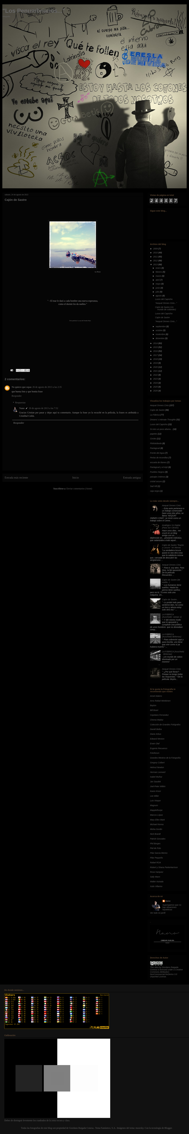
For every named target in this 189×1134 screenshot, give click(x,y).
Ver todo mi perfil (157, 913)
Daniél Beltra (156, 729)
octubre (159, 330)
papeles (153, 434)
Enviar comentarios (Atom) (79, 488)
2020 (155, 367)
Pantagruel (155, 448)
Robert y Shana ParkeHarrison (164, 867)
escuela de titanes (158, 462)
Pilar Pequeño (156, 858)
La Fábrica (155, 415)
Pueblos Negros (157, 472)
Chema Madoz (156, 720)
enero (158, 268)
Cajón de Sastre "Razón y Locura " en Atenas (173, 546)
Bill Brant (154, 710)
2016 (155, 351)
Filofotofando (156, 443)
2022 (155, 375)
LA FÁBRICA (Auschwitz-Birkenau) (171, 635)
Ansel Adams (156, 696)
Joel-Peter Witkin (157, 786)
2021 (155, 371)
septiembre (161, 326)
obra (156, 967)
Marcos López (156, 815)
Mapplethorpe (156, 810)
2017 (155, 355)
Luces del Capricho (164, 299)
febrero (159, 272)
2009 (155, 249)
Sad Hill (153, 486)
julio (158, 292)
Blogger (168, 1128)
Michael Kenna (157, 824)
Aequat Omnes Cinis (159, 405)
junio (158, 288)
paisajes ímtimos (157, 477)
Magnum (154, 805)
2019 (155, 363)
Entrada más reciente (16, 477)
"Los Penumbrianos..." (33, 11)
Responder (17, 396)
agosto (159, 296)
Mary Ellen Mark (157, 820)
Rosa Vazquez (156, 872)
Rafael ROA (155, 862)
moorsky (139, 1128)
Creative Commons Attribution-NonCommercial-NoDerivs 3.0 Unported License (166, 973)
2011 (155, 256)
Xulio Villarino (156, 886)
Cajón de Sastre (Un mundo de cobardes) (165, 308)
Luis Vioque (155, 800)
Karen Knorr (155, 791)
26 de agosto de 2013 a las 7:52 (43, 408)
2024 (155, 383)
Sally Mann (155, 877)
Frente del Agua (157, 453)
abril (158, 280)
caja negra (154, 491)
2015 (155, 347)
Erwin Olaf (154, 743)
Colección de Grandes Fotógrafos (165, 724)
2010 (155, 252)
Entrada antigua (132, 477)
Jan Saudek (155, 781)
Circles (153, 438)
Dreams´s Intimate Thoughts (163, 419)
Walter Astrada (156, 881)
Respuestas (20, 402)
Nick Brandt (155, 834)
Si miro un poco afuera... (161, 429)
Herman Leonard (157, 772)
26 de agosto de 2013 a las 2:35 (47, 387)
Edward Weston (157, 739)
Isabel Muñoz (156, 777)
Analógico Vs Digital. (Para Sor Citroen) (171, 526)
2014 (155, 343)
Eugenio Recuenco (158, 748)
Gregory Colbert (157, 762)
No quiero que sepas (22, 387)
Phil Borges (155, 843)
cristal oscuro (156, 481)
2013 (155, 264)
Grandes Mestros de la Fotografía (165, 758)
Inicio (75, 477)
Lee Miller (154, 796)
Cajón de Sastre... (170, 599)
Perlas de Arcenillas (159, 457)
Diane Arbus (155, 734)
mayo (158, 284)
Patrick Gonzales (157, 839)
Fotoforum (154, 753)
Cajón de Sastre (162, 317)
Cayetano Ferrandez (159, 715)
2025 (155, 387)
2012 (155, 260)
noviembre (161, 334)
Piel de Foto (155, 848)
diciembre (160, 338)
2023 (155, 379)
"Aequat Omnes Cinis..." (166, 303)
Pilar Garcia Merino (158, 853)
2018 (155, 359)
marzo (159, 276)
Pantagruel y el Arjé (159, 467)
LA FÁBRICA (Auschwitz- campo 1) (172, 615)
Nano (21, 408)
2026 (155, 391)
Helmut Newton (157, 767)
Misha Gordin (156, 829)
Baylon (153, 705)
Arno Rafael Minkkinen (160, 701)
